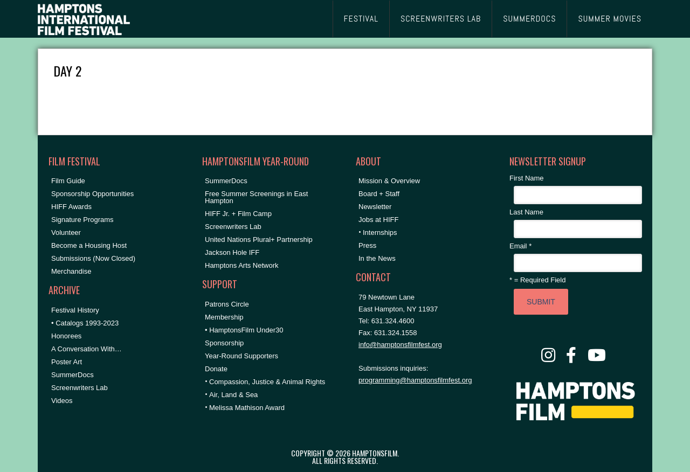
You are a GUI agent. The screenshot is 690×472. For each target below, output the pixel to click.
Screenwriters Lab (79, 388)
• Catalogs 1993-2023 (85, 323)
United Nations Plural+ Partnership (259, 239)
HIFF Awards (71, 207)
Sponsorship (224, 343)
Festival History (75, 310)
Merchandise (71, 271)
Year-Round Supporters (241, 356)
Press (367, 245)
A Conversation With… (86, 349)
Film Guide (68, 181)
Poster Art (66, 362)
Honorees (66, 336)
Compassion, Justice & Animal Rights (267, 382)
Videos (62, 401)
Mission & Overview (389, 181)
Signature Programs (82, 220)
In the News (377, 258)
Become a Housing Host (89, 245)
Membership (224, 317)
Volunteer (66, 232)
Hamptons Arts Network (242, 265)
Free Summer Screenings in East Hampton (256, 197)
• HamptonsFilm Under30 (244, 330)
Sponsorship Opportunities (92, 194)
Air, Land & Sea (233, 395)
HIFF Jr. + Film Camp (238, 214)
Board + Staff (378, 194)
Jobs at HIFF (378, 220)
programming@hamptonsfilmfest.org (415, 380)
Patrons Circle (227, 304)
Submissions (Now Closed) (93, 258)
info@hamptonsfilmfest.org (400, 345)
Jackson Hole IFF (232, 252)
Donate (216, 369)
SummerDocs (72, 375)
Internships (380, 232)
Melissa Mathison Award (247, 408)
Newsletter (374, 207)
